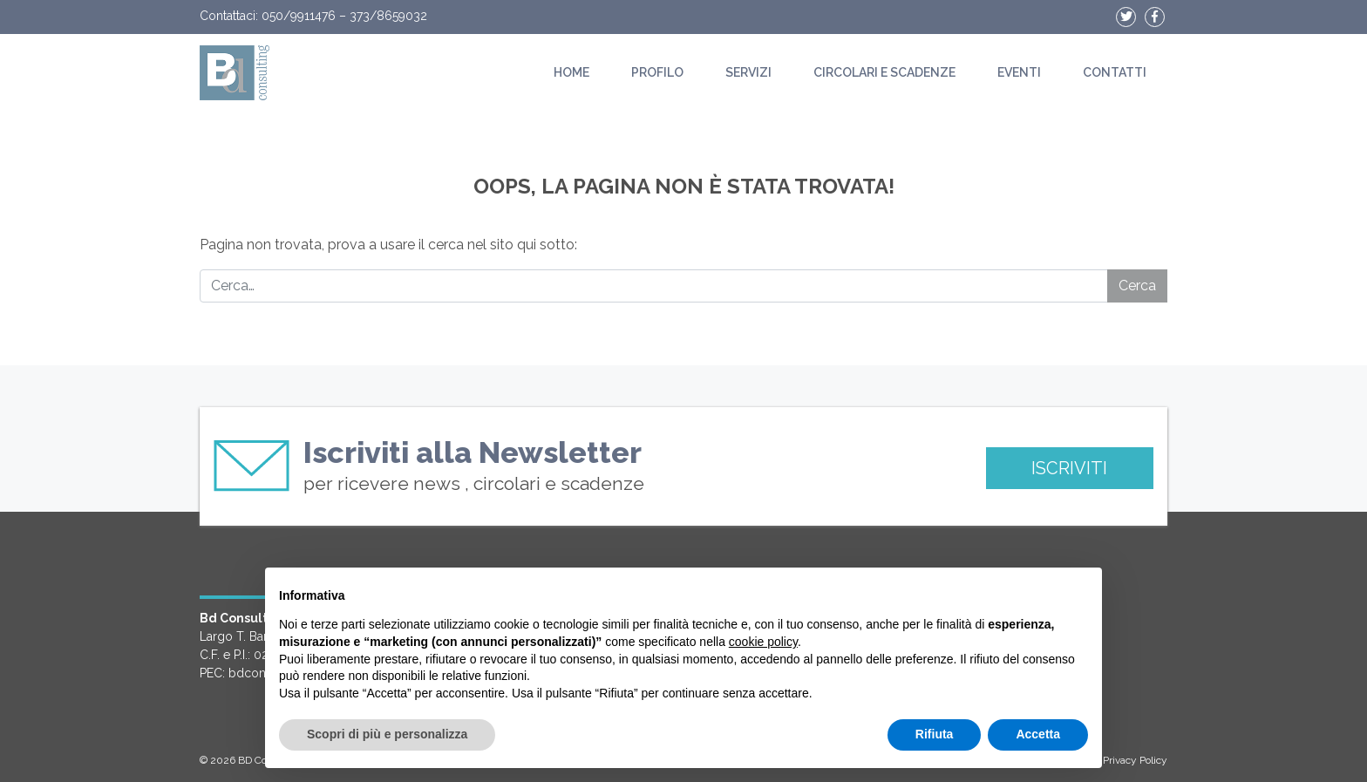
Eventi (1019, 72)
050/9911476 (299, 16)
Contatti (1114, 72)
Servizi (748, 72)
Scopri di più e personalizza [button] (387, 734)
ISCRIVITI (1069, 468)
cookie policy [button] (763, 642)
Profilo (657, 72)
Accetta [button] (1038, 734)
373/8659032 (388, 16)
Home (571, 72)
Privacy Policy (1135, 760)
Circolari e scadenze (884, 72)
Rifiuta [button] (934, 734)
